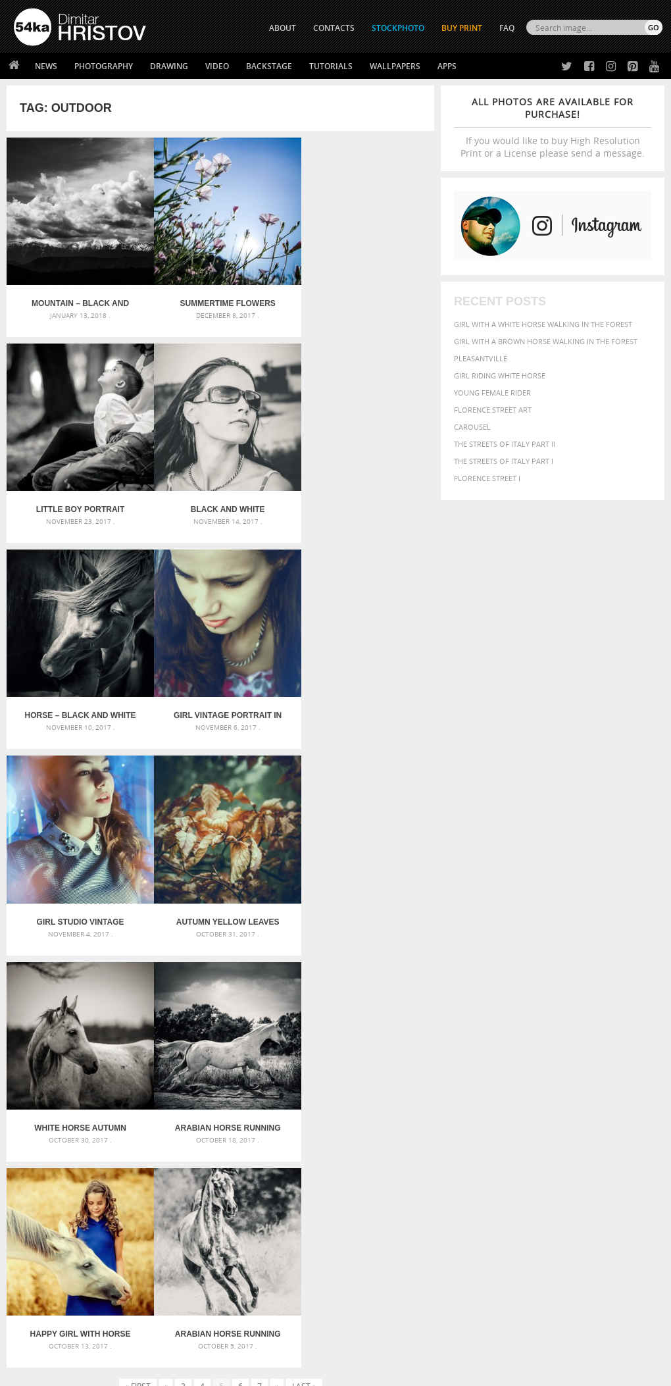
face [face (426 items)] (642, 1101)
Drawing (169, 66)
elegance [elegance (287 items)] (536, 1102)
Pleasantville (480, 358)
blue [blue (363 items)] (591, 1089)
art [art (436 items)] (496, 1075)
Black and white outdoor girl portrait (78, 499)
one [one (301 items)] (554, 1125)
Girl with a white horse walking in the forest (543, 324)
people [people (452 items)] (469, 1138)
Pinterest (368, 1280)
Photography (103, 66)
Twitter (365, 1229)
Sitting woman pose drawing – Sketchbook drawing (335, 1140)
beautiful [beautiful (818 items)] (482, 1088)
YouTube (366, 1297)
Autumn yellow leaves (220, 701)
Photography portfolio (61, 1261)
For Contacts (201, 1294)
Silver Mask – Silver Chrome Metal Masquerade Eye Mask (116, 1124)
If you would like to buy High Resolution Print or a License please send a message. (552, 127)
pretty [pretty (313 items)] (575, 1138)
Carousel (472, 427)
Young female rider (492, 393)
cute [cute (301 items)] (491, 1102)
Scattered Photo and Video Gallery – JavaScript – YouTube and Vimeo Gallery (116, 1077)
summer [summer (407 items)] (472, 1151)
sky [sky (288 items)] (594, 1139)
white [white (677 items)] (506, 1150)
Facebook (369, 1246)
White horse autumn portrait (363, 701)
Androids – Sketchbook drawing (299, 1077)
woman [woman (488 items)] (540, 1151)
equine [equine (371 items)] (618, 1101)
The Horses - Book (48, 1278)
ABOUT (282, 28)
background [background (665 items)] (579, 1075)
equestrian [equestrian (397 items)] (579, 1101)
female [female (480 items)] (506, 1112)
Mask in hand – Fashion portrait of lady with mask (116, 1109)
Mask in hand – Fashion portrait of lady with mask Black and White (116, 1093)
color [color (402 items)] (468, 1101)
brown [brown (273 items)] (613, 1090)
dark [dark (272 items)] (509, 1102)
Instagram (370, 1263)
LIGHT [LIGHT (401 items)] (620, 1112)
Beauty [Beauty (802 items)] (530, 1088)
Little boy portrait (362, 298)
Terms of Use (195, 1371)
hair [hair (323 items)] (553, 1112)
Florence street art (493, 410)
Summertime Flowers (220, 298)
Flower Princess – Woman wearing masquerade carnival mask (116, 1140)
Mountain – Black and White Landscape (77, 298)
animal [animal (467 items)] (471, 1075)
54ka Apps (31, 1294)
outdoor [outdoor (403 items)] (583, 1125)
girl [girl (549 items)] (534, 1112)
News (46, 66)
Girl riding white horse (499, 375)
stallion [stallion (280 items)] (616, 1139)
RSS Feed (287, 1341)
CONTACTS (334, 28)
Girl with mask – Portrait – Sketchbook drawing (331, 1109)
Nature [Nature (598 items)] (527, 1124)
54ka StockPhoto (47, 1245)
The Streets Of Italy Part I (503, 461)
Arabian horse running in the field (78, 902)
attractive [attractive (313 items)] (524, 1076)
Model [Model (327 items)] (495, 1125)
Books (186, 1261)
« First (138, 954)
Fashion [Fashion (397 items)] (472, 1112)
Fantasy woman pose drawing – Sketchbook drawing (335, 1093)
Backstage (269, 66)
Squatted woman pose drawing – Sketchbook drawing (335, 1124)
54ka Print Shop (43, 1228)
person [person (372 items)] (499, 1138)
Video (217, 66)
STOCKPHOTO (398, 28)
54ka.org (122, 1371)
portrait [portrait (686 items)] (538, 1137)
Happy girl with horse (220, 902)
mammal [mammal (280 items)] (468, 1125)
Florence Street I (487, 478)
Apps (447, 66)
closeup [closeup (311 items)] (640, 1089)
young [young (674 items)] (576, 1150)
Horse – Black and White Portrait (220, 499)
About (186, 1228)
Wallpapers (395, 66)
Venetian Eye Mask (229, 1341)
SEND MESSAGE (576, 1265)
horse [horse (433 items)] (594, 1112)
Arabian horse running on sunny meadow (363, 902)
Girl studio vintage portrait (78, 701)
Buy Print (461, 28)
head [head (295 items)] (571, 1113)
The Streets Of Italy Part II (504, 444)
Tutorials (331, 66)
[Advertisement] (338, 1002)
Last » (304, 954)
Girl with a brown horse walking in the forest (545, 341)
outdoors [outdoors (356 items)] (625, 1125)
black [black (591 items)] (566, 1089)
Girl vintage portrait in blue (363, 499)
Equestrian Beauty (151, 1341)
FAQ (506, 28)
